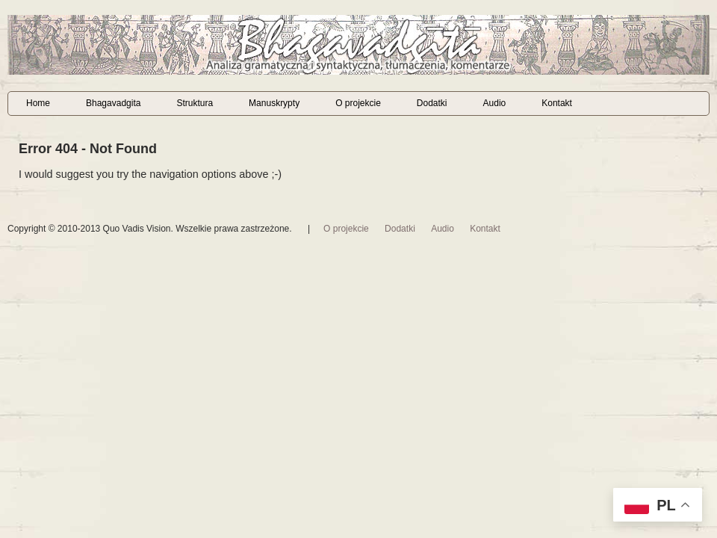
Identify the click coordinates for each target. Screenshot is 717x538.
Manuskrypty (274, 103)
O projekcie (358, 103)
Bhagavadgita (113, 103)
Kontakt (556, 103)
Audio (494, 103)
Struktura (194, 103)
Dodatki (432, 103)
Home (38, 103)
